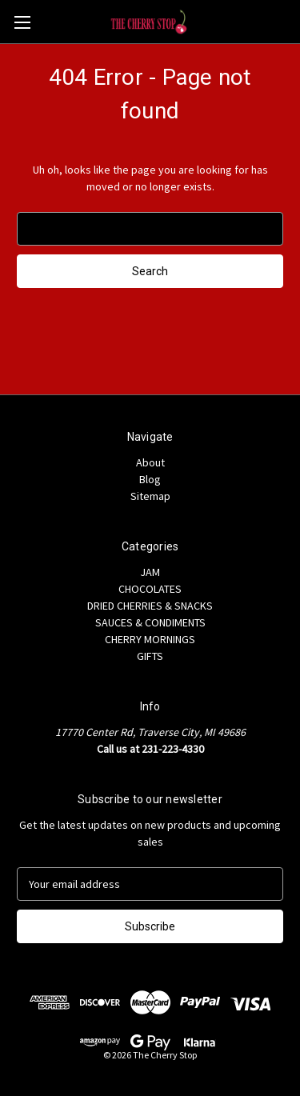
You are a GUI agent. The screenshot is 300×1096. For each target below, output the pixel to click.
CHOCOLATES (150, 589)
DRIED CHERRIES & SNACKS (150, 605)
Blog (150, 479)
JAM (150, 572)
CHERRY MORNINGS (150, 639)
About (150, 462)
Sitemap (150, 496)
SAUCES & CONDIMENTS (150, 622)
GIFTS (150, 656)
